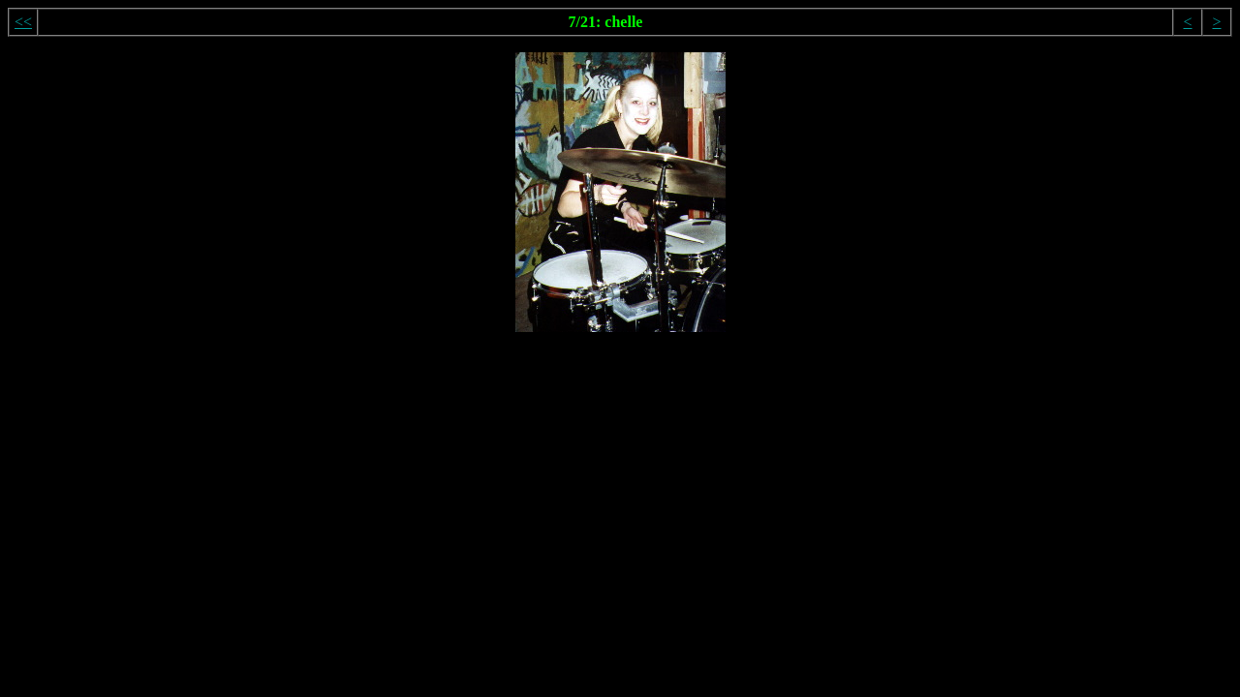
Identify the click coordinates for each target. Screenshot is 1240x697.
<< (23, 22)
